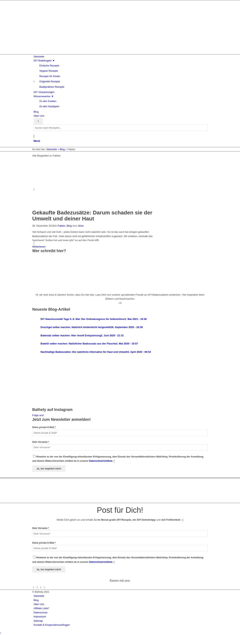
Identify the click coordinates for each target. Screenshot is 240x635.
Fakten (61, 225)
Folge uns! (38, 415)
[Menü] (37, 140)
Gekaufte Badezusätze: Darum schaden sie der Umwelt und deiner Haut (92, 216)
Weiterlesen (38, 246)
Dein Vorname (40, 442)
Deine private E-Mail (44, 427)
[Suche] (34, 136)
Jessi (81, 225)
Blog (69, 225)
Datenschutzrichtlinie (100, 461)
